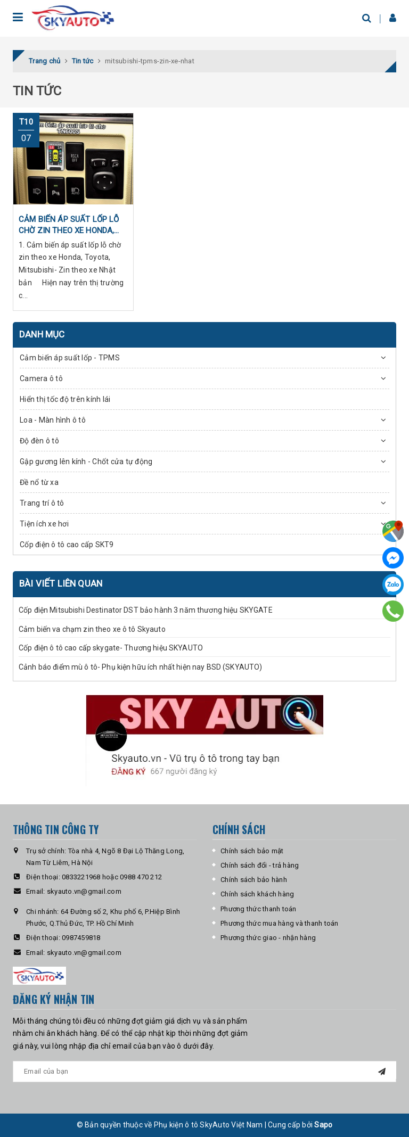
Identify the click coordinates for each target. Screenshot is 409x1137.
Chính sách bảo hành (253, 880)
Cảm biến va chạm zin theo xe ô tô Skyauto (92, 629)
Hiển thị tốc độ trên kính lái (65, 399)
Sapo (323, 1124)
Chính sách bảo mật (252, 851)
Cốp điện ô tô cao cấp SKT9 (67, 544)
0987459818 (81, 938)
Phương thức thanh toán (258, 909)
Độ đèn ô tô (39, 440)
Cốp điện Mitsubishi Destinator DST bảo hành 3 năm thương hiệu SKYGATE (146, 610)
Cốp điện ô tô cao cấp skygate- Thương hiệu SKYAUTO (111, 648)
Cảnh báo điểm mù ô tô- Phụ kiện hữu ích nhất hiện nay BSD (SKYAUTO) (140, 667)
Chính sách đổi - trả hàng (259, 865)
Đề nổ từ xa (39, 482)
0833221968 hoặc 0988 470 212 (112, 877)
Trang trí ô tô (42, 503)
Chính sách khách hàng (257, 894)
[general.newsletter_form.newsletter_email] (204, 1071)
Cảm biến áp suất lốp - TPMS (70, 357)
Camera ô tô (41, 378)
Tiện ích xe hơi (44, 524)
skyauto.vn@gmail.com (84, 891)
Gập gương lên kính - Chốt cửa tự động (86, 461)
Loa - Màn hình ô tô (53, 420)
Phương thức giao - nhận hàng (268, 938)
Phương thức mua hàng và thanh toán (279, 923)
